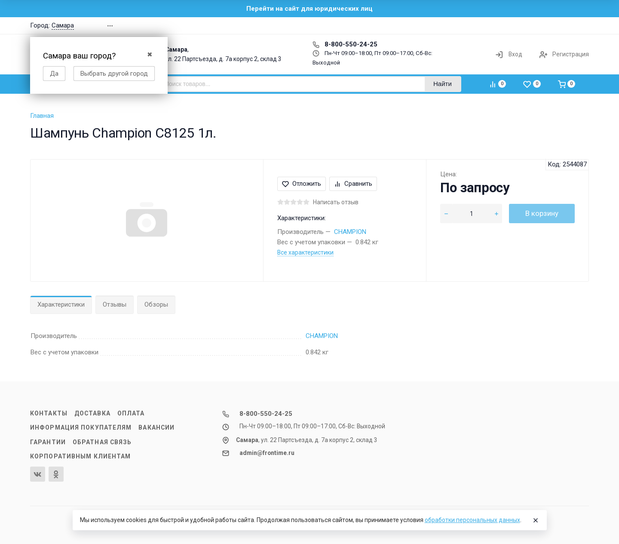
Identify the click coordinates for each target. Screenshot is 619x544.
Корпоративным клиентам (80, 456)
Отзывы (114, 304)
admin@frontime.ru (266, 452)
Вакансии (156, 427)
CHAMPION (350, 232)
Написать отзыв (336, 202)
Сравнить (353, 183)
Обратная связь (102, 442)
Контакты (48, 413)
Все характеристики (305, 252)
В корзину (541, 213)
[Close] (535, 520)
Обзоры (156, 304)
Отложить (301, 183)
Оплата (131, 413)
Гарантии (48, 442)
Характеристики (61, 304)
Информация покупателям (81, 427)
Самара (63, 25)
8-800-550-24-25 (345, 44)
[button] (466, 25)
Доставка (92, 413)
